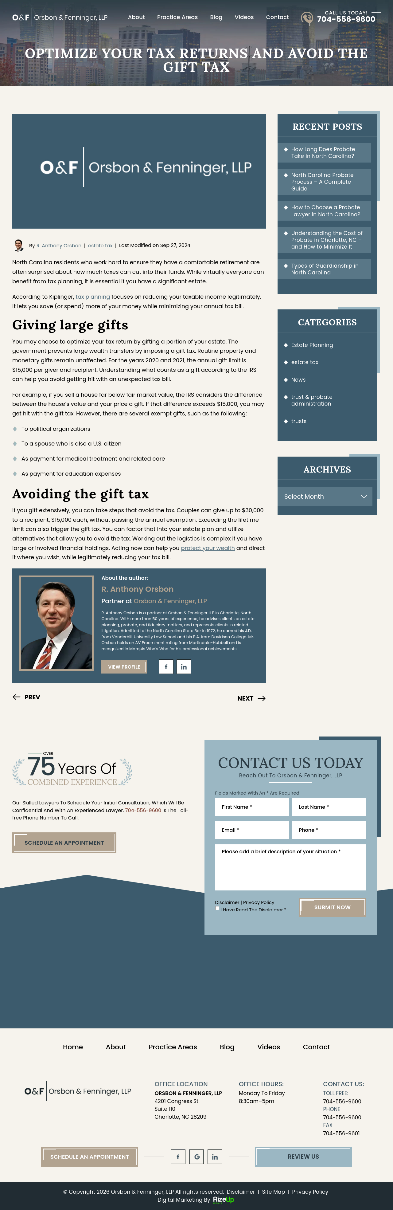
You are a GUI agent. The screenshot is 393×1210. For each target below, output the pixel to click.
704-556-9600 (346, 19)
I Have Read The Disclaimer (253, 909)
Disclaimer (227, 902)
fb (166, 666)
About (136, 17)
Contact (277, 17)
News (298, 379)
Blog (216, 17)
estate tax (100, 245)
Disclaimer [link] (241, 1192)
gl (196, 1156)
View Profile (124, 667)
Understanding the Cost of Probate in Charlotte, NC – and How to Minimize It (327, 240)
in (184, 666)
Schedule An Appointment (64, 843)
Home (73, 1047)
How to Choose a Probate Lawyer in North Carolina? (325, 211)
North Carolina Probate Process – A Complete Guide (322, 182)
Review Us (303, 1157)
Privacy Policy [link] (310, 1192)
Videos (244, 17)
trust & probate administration (312, 400)
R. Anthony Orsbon (59, 245)
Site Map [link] (273, 1192)
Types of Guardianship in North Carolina (325, 269)
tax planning (93, 297)
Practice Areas (177, 17)
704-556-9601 (341, 1133)
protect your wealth (208, 548)
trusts (299, 421)
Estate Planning (312, 345)
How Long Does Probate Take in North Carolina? (323, 153)
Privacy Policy (258, 902)
